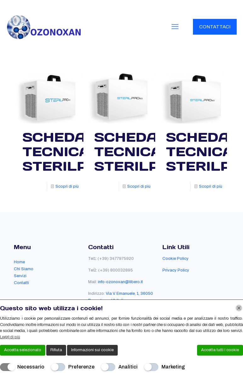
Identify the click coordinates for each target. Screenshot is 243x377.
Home (19, 262)
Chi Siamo (23, 269)
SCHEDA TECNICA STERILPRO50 (147, 151)
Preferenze (81, 366)
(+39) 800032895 (115, 270)
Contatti (21, 283)
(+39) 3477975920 (116, 258)
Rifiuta (56, 350)
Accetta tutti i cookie (220, 350)
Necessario (30, 366)
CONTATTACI (214, 26)
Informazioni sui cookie (92, 350)
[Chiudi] (239, 308)
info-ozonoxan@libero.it (120, 282)
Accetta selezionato (22, 350)
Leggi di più (10, 337)
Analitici (128, 366)
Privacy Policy (175, 270)
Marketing (173, 366)
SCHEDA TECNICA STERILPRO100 (78, 151)
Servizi (20, 276)
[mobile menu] (175, 26)
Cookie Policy (175, 258)
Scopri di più (67, 186)
